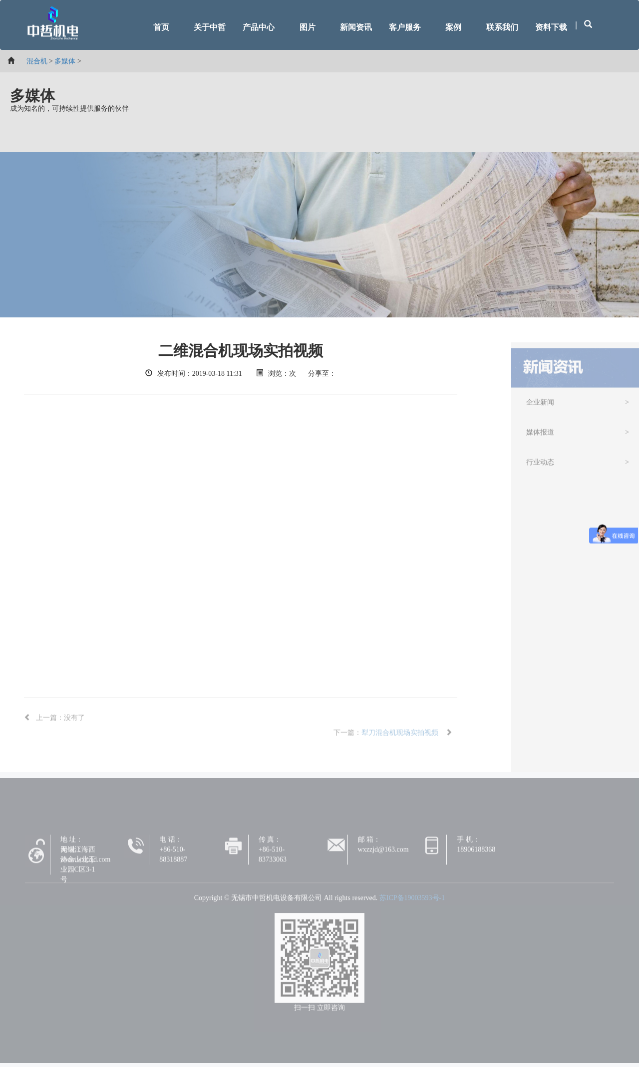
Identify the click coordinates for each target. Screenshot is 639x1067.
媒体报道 (540, 435)
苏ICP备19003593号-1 (412, 901)
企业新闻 (540, 405)
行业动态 (540, 465)
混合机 (36, 61)
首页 (161, 27)
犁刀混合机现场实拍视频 (399, 736)
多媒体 (64, 61)
